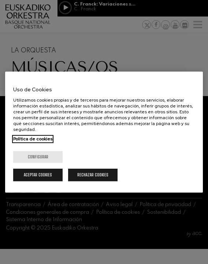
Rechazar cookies (92, 174)
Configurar (38, 157)
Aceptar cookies (38, 174)
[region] (104, 132)
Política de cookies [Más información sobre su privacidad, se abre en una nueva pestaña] (32, 139)
